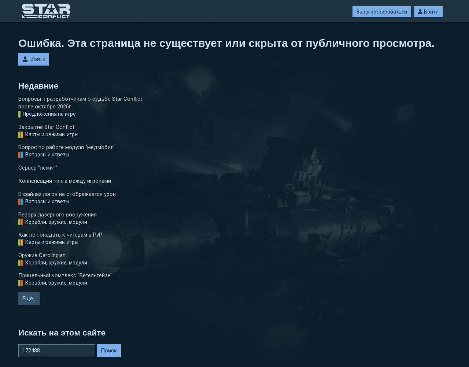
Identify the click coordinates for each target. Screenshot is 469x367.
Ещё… (29, 298)
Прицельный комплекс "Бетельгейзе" (65, 275)
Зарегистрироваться (382, 12)
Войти (428, 12)
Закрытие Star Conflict (46, 127)
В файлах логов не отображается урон (67, 194)
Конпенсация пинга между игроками (64, 181)
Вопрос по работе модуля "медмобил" (66, 147)
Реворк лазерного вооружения (57, 214)
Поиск (109, 350)
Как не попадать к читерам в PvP (60, 234)
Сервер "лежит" (37, 167)
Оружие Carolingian (42, 255)
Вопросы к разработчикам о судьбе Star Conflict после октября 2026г (80, 103)
